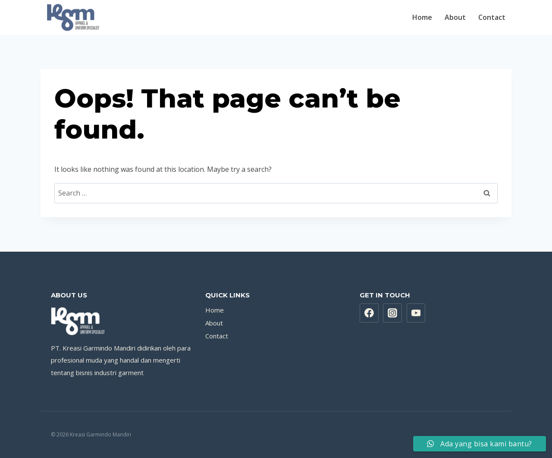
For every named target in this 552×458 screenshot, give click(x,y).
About (455, 17)
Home (422, 17)
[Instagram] (392, 312)
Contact (491, 17)
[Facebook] (369, 312)
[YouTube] (416, 312)
